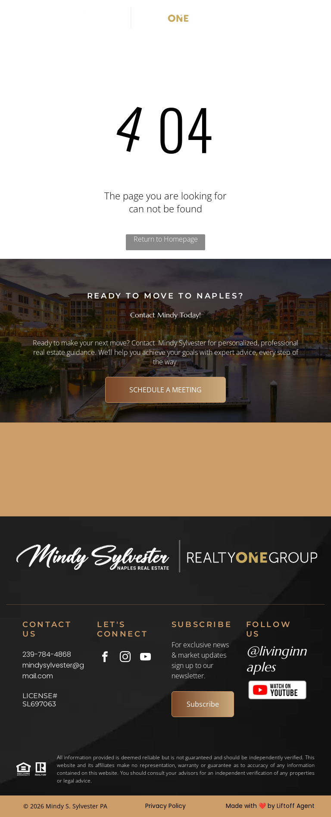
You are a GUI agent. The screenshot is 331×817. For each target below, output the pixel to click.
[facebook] (105, 658)
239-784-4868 (46, 654)
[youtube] (145, 658)
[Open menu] (300, 17)
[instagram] (125, 658)
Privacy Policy (165, 805)
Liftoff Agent (296, 805)
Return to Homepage (166, 239)
